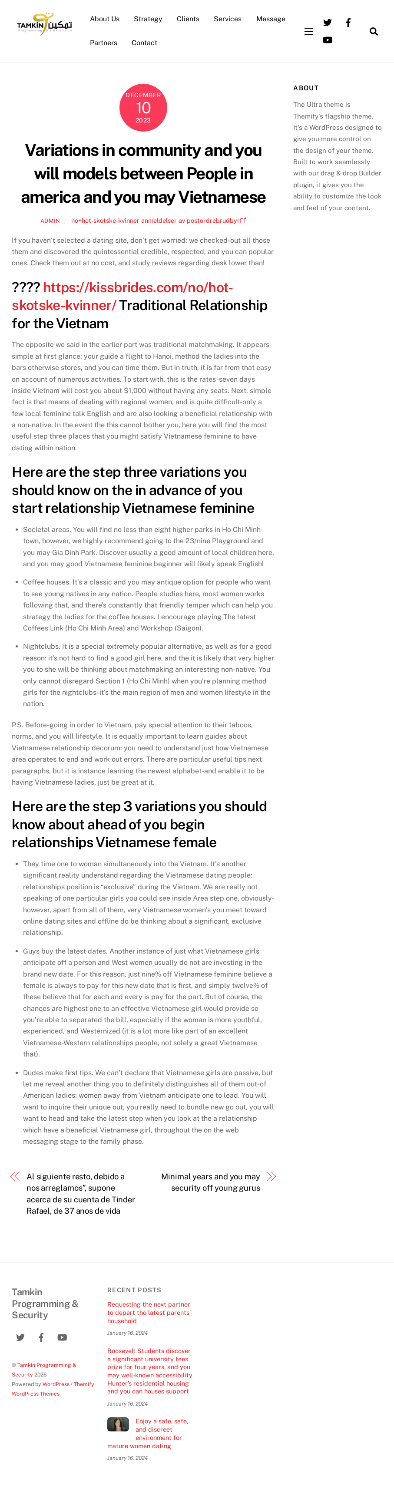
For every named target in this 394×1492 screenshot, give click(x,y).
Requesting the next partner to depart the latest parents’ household (149, 1312)
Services (228, 19)
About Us (104, 19)
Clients (188, 19)
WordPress (56, 1384)
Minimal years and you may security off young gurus (210, 1182)
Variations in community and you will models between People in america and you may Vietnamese (143, 173)
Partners (103, 43)
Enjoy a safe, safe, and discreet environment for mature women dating (147, 1433)
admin (50, 221)
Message (270, 19)
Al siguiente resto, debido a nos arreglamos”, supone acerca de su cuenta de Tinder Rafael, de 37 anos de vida (80, 1193)
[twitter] (327, 22)
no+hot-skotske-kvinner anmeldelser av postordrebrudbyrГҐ (158, 220)
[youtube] (327, 39)
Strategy (148, 19)
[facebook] (348, 22)
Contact (144, 43)
